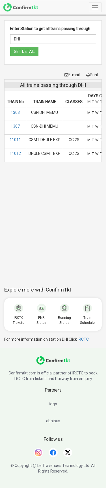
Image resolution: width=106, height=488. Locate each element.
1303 (15, 112)
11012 (15, 153)
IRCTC (83, 339)
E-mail (72, 75)
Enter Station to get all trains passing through (50, 28)
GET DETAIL (24, 51)
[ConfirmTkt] (53, 363)
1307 (15, 126)
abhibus (53, 421)
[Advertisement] (53, 227)
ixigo (53, 404)
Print (92, 75)
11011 (15, 139)
